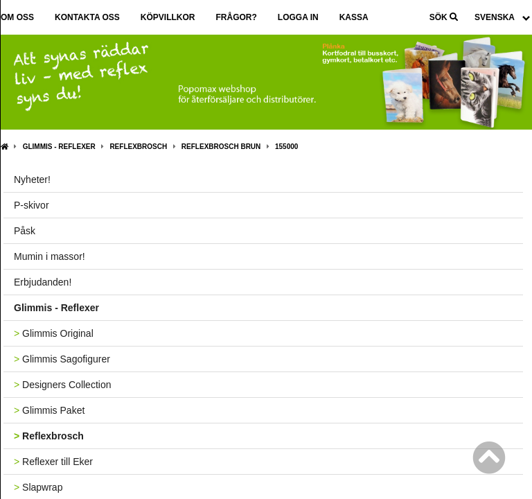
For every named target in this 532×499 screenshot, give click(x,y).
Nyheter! (32, 179)
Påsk (24, 230)
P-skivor (31, 205)
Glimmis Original (54, 333)
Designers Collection (62, 384)
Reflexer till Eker (53, 461)
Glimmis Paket (49, 410)
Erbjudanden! (42, 282)
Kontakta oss (87, 17)
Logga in (298, 17)
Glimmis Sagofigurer (62, 359)
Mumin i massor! (49, 256)
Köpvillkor (168, 17)
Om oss (17, 17)
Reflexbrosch (138, 146)
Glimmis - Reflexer (59, 146)
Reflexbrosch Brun (220, 146)
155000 (286, 146)
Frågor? (235, 17)
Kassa (354, 17)
